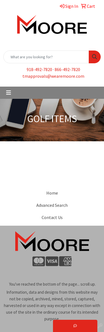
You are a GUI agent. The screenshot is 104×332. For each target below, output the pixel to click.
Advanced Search (52, 205)
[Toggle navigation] (8, 93)
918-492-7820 (39, 69)
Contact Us (52, 217)
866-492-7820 (67, 69)
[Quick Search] (46, 57)
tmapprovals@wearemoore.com (53, 76)
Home (52, 193)
